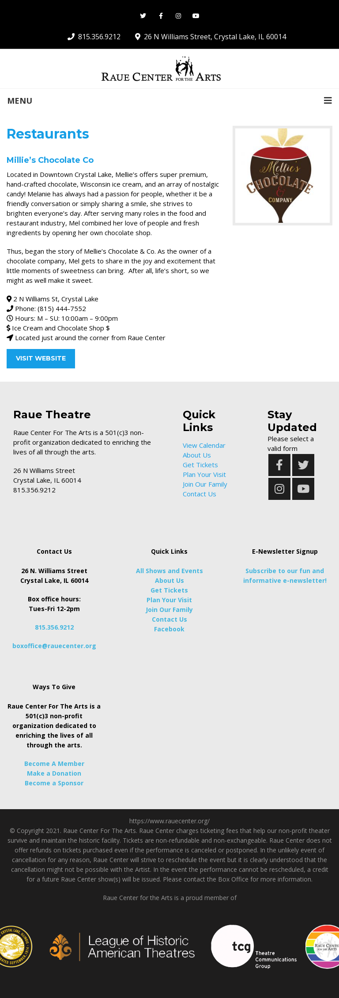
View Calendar (204, 445)
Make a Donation (54, 773)
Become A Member (54, 763)
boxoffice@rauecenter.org (54, 646)
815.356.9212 (54, 627)
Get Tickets (200, 464)
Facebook (169, 629)
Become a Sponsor (54, 783)
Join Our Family (205, 484)
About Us (197, 454)
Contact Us (199, 493)
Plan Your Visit (204, 474)
